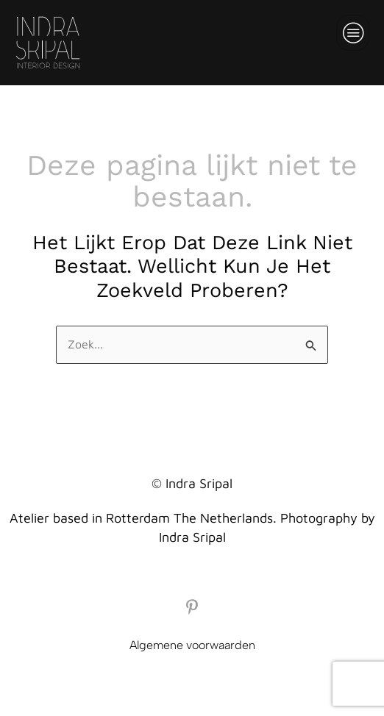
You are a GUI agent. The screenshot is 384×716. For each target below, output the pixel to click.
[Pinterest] (192, 606)
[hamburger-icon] (352, 33)
